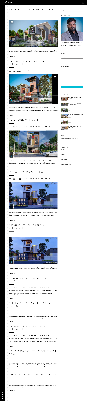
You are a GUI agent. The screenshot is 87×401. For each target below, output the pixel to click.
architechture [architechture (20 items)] (75, 140)
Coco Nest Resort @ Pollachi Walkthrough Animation (75, 117)
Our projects (27, 2)
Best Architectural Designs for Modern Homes (75, 106)
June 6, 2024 (15, 70)
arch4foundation (17, 17)
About (21, 2)
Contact (47, 2)
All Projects (25, 70)
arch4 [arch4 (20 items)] (62, 140)
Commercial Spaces (64, 153)
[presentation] (70, 81)
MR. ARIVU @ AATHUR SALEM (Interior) (74, 129)
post (24, 234)
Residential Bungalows (34, 70)
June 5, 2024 (15, 234)
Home (17, 2)
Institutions (63, 158)
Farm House (63, 156)
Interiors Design (64, 161)
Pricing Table (34, 2)
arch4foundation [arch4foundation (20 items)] (67, 140)
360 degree (41, 2)
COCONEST (70, 122)
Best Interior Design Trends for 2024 (75, 100)
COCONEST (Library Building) (75, 110)
